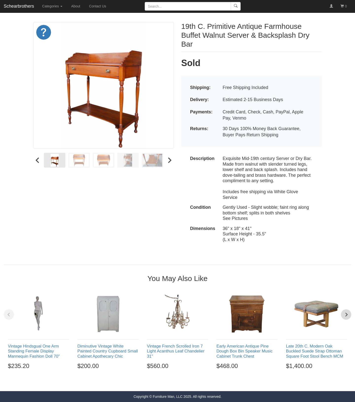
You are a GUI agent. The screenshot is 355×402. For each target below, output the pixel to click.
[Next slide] (169, 160)
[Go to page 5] (188, 382)
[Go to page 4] (183, 382)
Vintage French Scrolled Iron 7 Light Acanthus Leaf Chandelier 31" (175, 351)
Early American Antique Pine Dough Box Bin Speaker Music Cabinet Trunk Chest (244, 351)
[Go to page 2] (172, 382)
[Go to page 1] (166, 382)
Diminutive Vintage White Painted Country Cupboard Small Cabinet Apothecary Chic (107, 351)
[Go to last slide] (37, 160)
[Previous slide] (9, 314)
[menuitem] (55, 160)
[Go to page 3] (177, 382)
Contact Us (97, 6)
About (75, 6)
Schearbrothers (19, 6)
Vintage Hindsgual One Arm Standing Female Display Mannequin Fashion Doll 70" (34, 351)
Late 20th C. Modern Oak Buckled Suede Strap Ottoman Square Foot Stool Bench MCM (314, 351)
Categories (52, 6)
